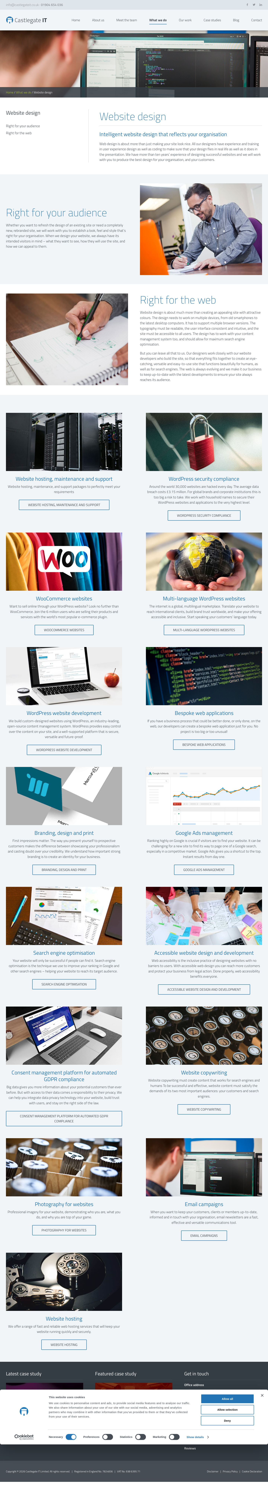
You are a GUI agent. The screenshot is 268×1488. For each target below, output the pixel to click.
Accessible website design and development (204, 995)
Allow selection (227, 1453)
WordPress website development (64, 756)
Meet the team (126, 23)
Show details (195, 1480)
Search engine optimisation (64, 990)
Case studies (212, 23)
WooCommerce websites (64, 636)
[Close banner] (262, 1439)
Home (76, 23)
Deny (227, 1464)
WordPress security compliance (204, 521)
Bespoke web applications (204, 750)
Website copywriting (204, 1115)
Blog (236, 23)
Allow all (227, 1442)
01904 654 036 (52, 4)
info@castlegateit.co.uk (22, 4)
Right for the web (19, 139)
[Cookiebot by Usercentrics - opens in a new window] (24, 1481)
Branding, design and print (64, 875)
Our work (185, 23)
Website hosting (64, 1350)
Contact (256, 23)
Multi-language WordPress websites (204, 636)
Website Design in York (30, 23)
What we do (158, 23)
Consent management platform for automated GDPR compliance (64, 1125)
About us (98, 23)
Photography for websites (64, 1236)
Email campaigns (204, 1241)
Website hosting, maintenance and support (64, 511)
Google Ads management (204, 875)
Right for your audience (23, 132)
